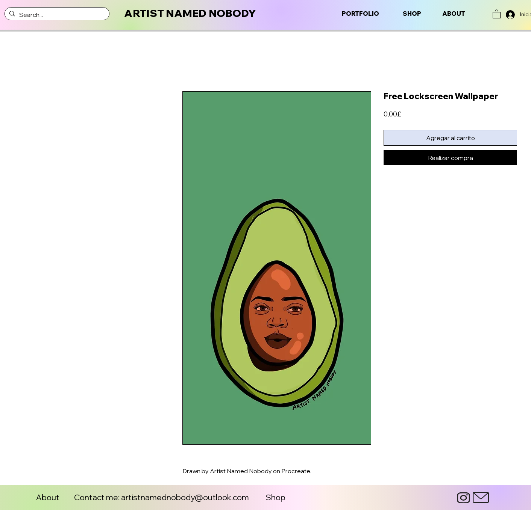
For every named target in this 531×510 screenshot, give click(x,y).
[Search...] (56, 15)
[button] (497, 13)
